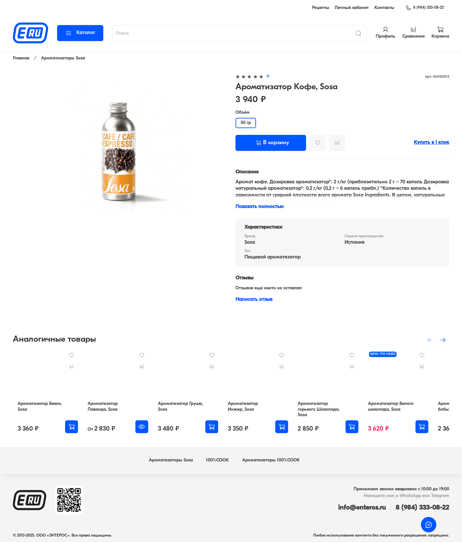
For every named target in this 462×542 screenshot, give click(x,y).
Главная (21, 58)
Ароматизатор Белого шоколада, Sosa (407, 411)
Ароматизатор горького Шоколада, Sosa (334, 411)
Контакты (384, 7)
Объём (242, 112)
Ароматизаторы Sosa (63, 58)
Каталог (80, 33)
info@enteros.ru (362, 506)
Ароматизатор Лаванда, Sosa (102, 411)
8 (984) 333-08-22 (425, 8)
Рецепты (320, 7)
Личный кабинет (352, 7)
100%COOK (217, 459)
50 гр (246, 122)
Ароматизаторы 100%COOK (271, 459)
